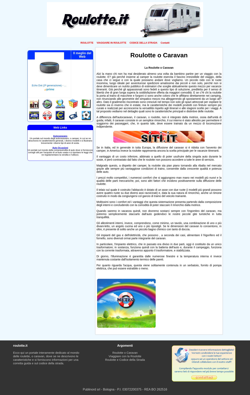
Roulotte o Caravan (125, 352)
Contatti (165, 42)
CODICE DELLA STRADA (143, 42)
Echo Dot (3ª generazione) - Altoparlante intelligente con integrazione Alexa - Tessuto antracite (49, 85)
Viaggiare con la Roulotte (125, 356)
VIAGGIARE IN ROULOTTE (111, 42)
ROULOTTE (86, 42)
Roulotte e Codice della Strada (125, 359)
